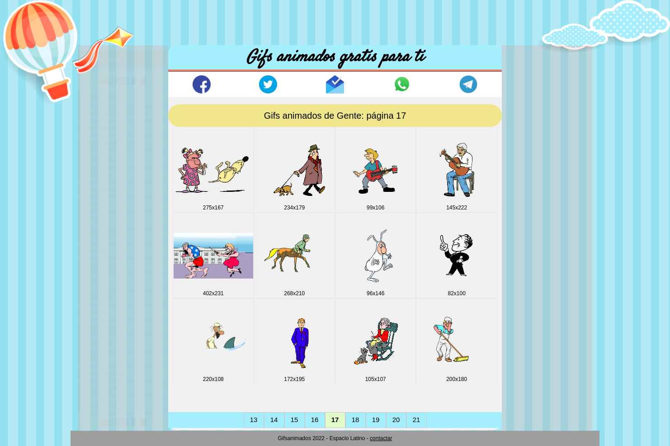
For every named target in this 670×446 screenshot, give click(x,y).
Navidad (99, 342)
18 (355, 419)
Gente (96, 250)
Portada (108, 58)
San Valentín (106, 373)
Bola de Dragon (110, 143)
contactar (381, 438)
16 (315, 419)
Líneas (97, 312)
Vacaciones (104, 388)
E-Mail (97, 219)
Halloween (103, 265)
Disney (97, 204)
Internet (98, 296)
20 (396, 419)
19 (376, 419)
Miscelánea (104, 327)
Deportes (101, 189)
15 (294, 419)
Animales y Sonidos (117, 112)
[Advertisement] (335, 20)
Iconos (97, 281)
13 (254, 419)
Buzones (100, 158)
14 (274, 419)
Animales (101, 97)
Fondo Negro (107, 235)
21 (416, 419)
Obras (96, 358)
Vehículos (102, 404)
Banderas (101, 127)
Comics (98, 173)
